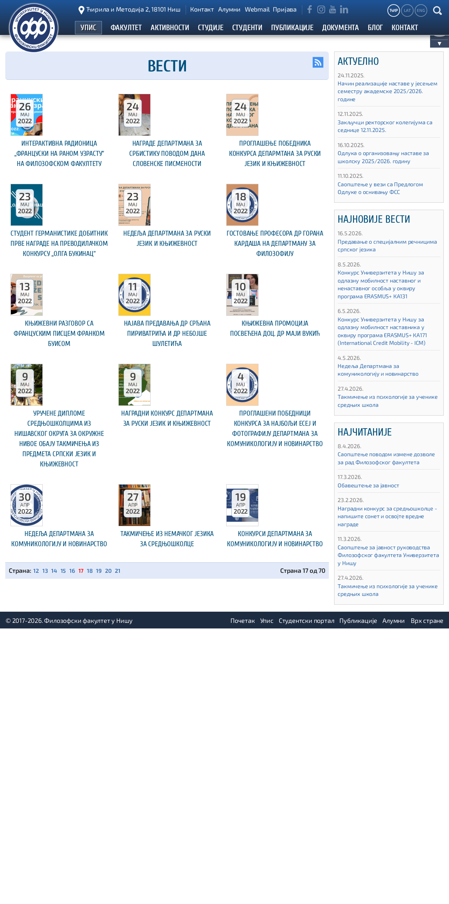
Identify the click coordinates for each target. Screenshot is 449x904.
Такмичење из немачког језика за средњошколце (167, 834)
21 (124, 871)
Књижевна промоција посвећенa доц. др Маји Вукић (274, 520)
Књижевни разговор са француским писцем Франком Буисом (59, 520)
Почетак (242, 895)
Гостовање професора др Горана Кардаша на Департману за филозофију (274, 369)
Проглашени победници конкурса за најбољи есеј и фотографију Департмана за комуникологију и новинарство (275, 677)
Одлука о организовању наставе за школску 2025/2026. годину (385, 164)
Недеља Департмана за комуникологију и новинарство (59, 834)
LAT (407, 10)
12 (36, 871)
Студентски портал (306, 895)
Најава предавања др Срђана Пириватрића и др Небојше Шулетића (167, 520)
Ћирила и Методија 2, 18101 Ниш (133, 9)
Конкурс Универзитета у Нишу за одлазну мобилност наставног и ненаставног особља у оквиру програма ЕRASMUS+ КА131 (386, 291)
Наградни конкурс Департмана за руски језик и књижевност (167, 657)
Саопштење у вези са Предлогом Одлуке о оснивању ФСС (385, 195)
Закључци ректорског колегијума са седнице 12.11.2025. (387, 133)
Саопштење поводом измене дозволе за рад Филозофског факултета (380, 469)
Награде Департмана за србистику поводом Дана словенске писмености (167, 212)
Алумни (229, 9)
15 (66, 871)
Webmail (257, 9)
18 (94, 871)
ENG (421, 10)
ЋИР (393, 10)
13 (46, 871)
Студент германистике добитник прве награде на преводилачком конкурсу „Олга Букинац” (59, 374)
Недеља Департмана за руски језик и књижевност (167, 364)
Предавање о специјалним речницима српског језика (376, 253)
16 (75, 871)
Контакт (202, 9)
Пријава (285, 9)
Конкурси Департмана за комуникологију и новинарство (275, 834)
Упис (267, 895)
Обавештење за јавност (372, 500)
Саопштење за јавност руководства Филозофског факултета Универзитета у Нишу (385, 570)
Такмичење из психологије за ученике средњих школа (381, 408)
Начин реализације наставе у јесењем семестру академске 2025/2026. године (381, 98)
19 (104, 871)
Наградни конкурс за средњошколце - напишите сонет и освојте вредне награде (387, 531)
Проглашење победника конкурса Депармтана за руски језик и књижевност (275, 212)
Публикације (358, 895)
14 (56, 871)
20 (114, 871)
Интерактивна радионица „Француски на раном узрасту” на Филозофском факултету (59, 217)
